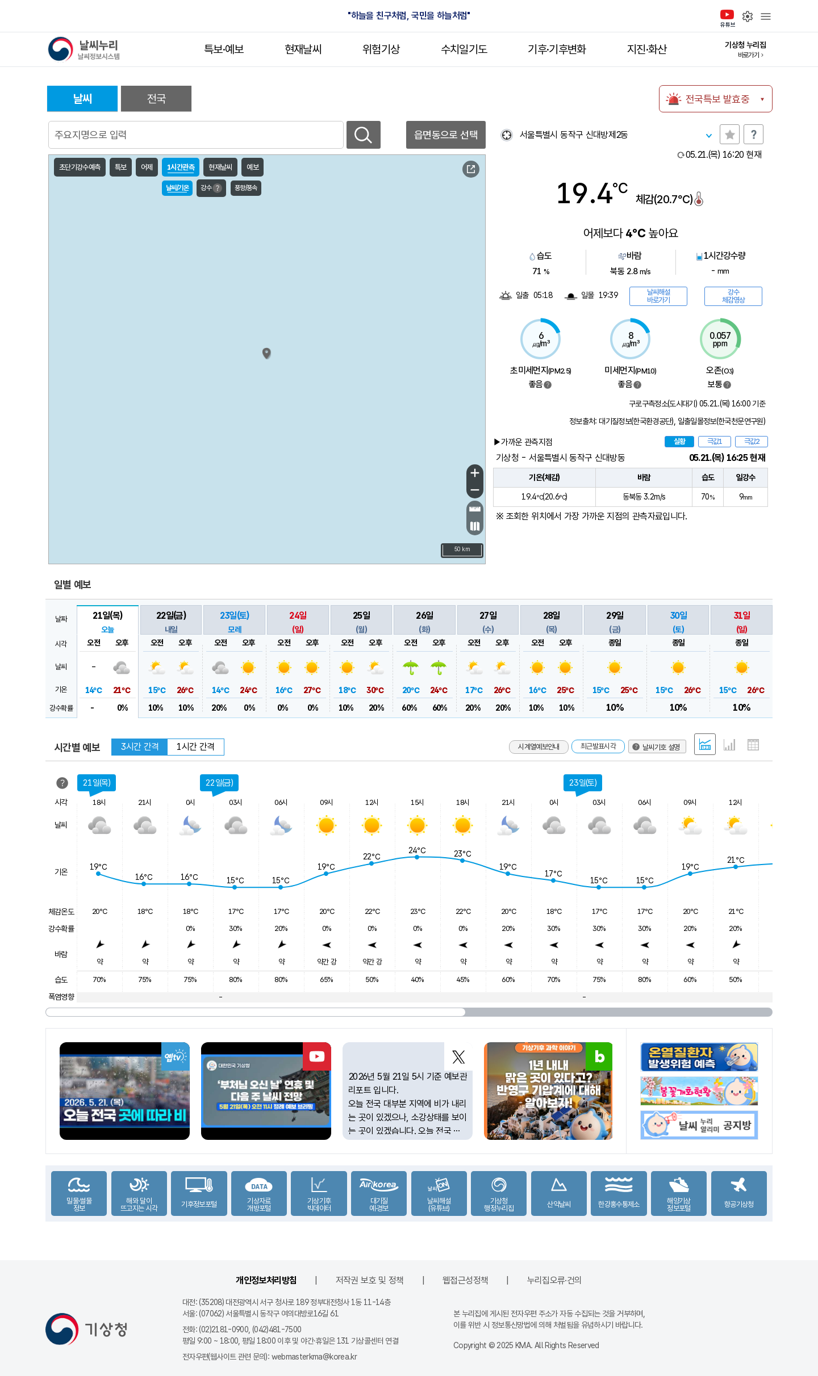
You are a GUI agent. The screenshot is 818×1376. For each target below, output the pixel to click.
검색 (364, 135)
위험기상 (380, 49)
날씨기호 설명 (435, 170)
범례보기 (547, 385)
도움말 (753, 134)
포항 (482, 456)
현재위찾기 (506, 134)
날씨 (82, 99)
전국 (156, 99)
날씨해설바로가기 (658, 296)
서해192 (154, 555)
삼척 (445, 360)
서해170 (77, 480)
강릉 (426, 332)
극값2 (751, 441)
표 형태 (753, 745)
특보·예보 (224, 49)
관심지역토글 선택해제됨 (730, 134)
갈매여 (232, 531)
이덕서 (463, 530)
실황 (679, 441)
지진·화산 (647, 49)
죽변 (457, 391)
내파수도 (232, 454)
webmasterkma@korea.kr (314, 1356)
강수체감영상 (733, 296)
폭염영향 (61, 996)
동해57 (461, 281)
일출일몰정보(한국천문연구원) (721, 421)
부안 (202, 523)
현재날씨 (303, 49)
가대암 (212, 430)
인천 (175, 397)
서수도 (242, 381)
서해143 (77, 360)
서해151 (118, 400)
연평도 (190, 351)
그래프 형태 (729, 745)
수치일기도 (464, 49)
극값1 (714, 441)
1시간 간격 (195, 746)
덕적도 (216, 385)
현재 (724, 154)
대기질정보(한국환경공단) (636, 421)
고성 (396, 288)
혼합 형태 (705, 744)
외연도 (196, 471)
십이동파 (230, 498)
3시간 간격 (139, 746)
